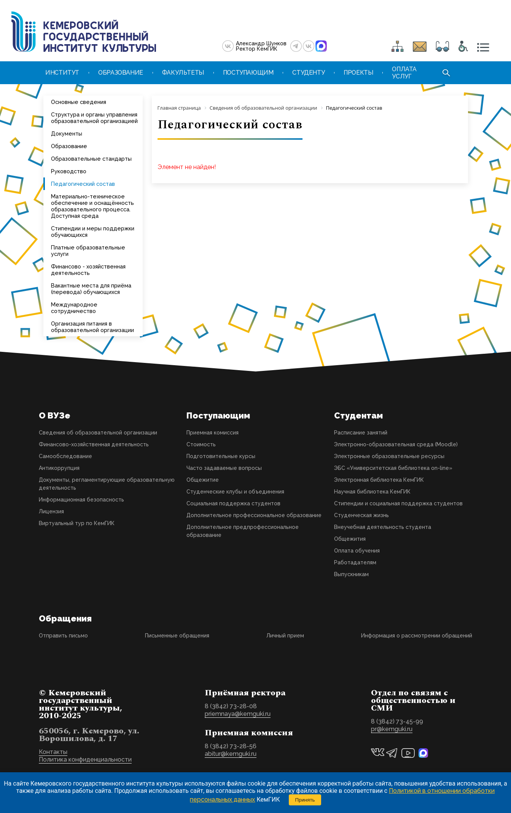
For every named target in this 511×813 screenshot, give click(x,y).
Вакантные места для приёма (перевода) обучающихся (91, 288)
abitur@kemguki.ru (230, 753)
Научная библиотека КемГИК (372, 492)
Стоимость (201, 444)
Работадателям (355, 562)
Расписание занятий (360, 433)
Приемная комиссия (212, 433)
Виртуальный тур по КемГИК (77, 523)
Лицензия (51, 511)
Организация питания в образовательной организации (92, 326)
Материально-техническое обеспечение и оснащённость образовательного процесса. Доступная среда (92, 206)
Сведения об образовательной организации (98, 433)
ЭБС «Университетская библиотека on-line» (393, 468)
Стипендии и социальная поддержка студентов (398, 503)
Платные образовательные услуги (88, 250)
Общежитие (202, 480)
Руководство (68, 171)
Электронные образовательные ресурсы (389, 456)
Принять (305, 800)
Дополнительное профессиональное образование (254, 515)
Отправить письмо (63, 636)
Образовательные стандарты (91, 158)
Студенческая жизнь (361, 515)
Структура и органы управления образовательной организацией (94, 117)
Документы (66, 133)
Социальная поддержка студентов (233, 503)
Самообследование (65, 456)
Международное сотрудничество (74, 307)
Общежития (350, 539)
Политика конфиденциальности (85, 759)
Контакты (53, 751)
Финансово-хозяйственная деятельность (94, 444)
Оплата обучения (357, 551)
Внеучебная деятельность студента (382, 527)
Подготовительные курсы (220, 456)
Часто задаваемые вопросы (224, 468)
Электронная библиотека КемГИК (379, 480)
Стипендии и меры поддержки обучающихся (92, 231)
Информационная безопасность (81, 500)
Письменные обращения (177, 636)
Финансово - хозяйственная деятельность (88, 269)
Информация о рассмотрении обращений (416, 636)
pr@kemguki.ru (391, 729)
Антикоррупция (59, 468)
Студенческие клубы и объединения (235, 492)
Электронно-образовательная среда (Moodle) (396, 444)
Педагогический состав (83, 183)
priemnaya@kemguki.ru (238, 713)
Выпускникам (351, 574)
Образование (69, 146)
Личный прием (285, 636)
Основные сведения (78, 102)
